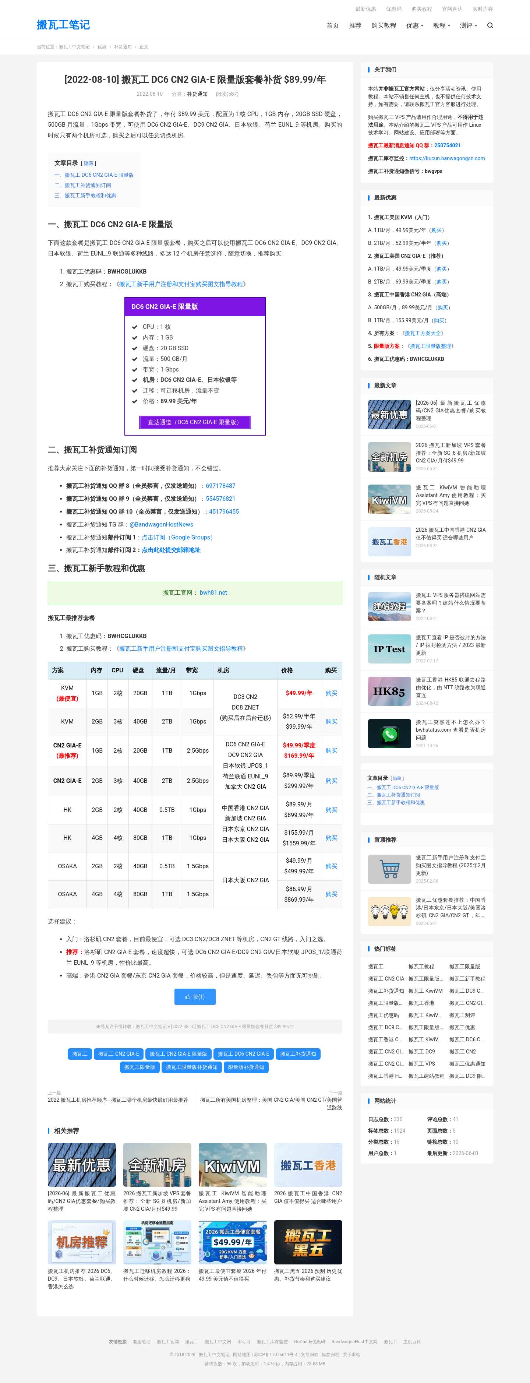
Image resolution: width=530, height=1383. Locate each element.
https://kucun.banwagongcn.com (447, 159)
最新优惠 (366, 10)
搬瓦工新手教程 (467, 980)
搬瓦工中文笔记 (74, 47)
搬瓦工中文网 (218, 1342)
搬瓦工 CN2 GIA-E (118, 1055)
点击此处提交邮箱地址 (171, 551)
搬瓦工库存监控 (272, 1342)
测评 (466, 26)
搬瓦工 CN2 (462, 1053)
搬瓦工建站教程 (427, 1077)
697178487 (221, 486)
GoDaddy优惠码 (309, 1342)
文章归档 (309, 1355)
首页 (332, 26)
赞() (195, 997)
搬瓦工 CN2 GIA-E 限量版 (178, 1055)
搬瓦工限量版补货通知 (192, 1068)
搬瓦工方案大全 (423, 334)
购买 (332, 694)
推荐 (355, 26)
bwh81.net (213, 593)
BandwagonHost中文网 (355, 1342)
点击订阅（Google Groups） (179, 538)
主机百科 (412, 1342)
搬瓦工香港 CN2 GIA (386, 1041)
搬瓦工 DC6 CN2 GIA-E (243, 1055)
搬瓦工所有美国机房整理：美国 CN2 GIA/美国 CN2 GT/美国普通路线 (271, 1104)
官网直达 (452, 10)
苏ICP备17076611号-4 (276, 1355)
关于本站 (351, 1355)
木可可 (244, 1342)
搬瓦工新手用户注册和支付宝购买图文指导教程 (181, 285)
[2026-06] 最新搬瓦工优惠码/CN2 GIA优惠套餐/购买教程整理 (82, 1202)
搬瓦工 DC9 (422, 1053)
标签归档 (330, 1355)
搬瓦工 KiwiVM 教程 (427, 1016)
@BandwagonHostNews (161, 525)
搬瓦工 (80, 1055)
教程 (439, 26)
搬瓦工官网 (168, 1342)
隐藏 (88, 164)
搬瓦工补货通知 (298, 1055)
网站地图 (242, 1355)
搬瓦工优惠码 (383, 1016)
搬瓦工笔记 (63, 26)
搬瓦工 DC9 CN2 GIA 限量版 (386, 1028)
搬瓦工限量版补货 (386, 1004)
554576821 (221, 499)
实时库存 (483, 10)
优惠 (412, 26)
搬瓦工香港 (421, 1004)
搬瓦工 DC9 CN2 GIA (467, 992)
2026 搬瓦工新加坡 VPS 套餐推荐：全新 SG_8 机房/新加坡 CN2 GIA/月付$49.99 (157, 1202)
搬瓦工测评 (462, 1016)
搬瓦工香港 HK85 (386, 1077)
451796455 (224, 512)
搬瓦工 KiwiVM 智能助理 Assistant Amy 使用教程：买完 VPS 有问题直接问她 (233, 1202)
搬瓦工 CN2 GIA (386, 980)
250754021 (447, 146)
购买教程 (383, 26)
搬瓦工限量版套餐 (427, 980)
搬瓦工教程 (421, 968)
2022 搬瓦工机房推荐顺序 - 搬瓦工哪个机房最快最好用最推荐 (118, 1101)
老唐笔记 (142, 1342)
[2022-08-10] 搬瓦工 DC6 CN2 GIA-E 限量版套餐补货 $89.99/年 (194, 80)
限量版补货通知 (246, 1068)
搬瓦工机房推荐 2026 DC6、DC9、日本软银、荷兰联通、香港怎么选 (82, 1280)
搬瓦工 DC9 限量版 (467, 1077)
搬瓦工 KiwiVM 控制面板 (427, 1041)
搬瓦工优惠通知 (467, 1065)
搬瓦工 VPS (422, 1065)
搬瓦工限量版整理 (430, 347)
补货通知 (123, 47)
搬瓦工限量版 (139, 1068)
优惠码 (394, 10)
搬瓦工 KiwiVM (426, 992)
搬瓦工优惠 (462, 1028)
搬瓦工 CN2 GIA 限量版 (386, 1065)
